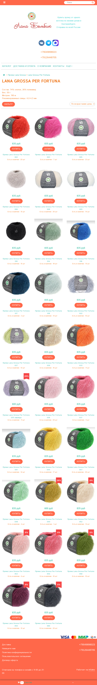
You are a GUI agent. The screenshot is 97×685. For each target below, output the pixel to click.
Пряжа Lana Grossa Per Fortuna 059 (16, 624)
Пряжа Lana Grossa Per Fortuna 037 (80, 416)
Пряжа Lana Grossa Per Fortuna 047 (80, 468)
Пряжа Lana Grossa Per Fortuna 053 (16, 572)
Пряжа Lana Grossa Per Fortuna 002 (16, 155)
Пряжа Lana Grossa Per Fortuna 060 (48, 624)
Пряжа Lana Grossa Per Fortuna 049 (48, 520)
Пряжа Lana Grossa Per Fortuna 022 (80, 312)
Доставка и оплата (24, 66)
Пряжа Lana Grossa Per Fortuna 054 (48, 572)
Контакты (58, 66)
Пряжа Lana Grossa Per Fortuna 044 (48, 468)
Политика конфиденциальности (17, 652)
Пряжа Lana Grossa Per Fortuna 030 (48, 364)
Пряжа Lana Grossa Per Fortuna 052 (80, 520)
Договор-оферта (10, 660)
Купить (16, 148)
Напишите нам (8, 648)
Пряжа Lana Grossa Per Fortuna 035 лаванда (16, 416)
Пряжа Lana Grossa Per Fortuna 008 (48, 208)
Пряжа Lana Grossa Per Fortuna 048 (16, 520)
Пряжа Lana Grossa (17, 75)
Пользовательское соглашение (16, 656)
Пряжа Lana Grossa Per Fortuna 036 (48, 416)
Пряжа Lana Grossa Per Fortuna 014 (48, 260)
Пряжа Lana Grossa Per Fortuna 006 (16, 208)
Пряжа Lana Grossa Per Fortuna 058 (80, 572)
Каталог (6, 66)
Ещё (69, 66)
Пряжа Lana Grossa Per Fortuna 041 (16, 468)
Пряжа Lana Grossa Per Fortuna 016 (80, 260)
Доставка (6, 644)
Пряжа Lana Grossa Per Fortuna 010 (16, 260)
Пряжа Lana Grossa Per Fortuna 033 (80, 364)
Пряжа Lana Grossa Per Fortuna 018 (48, 312)
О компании (44, 66)
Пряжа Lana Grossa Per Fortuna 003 (48, 155)
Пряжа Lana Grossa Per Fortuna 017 (16, 312)
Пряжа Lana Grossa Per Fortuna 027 (16, 364)
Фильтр (8, 104)
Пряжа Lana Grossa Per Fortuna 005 (80, 155)
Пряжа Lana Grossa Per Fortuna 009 (80, 208)
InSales (92, 669)
